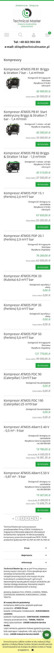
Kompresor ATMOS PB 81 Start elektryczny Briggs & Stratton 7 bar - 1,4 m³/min (25, 115)
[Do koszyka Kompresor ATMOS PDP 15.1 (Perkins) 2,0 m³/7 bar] (43, 227)
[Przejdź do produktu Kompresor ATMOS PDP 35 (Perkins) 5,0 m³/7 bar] (13, 313)
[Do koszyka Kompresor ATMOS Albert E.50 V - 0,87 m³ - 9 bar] (43, 510)
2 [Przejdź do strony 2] (22, 518)
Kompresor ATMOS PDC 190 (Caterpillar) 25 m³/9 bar (23, 402)
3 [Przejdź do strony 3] (27, 518)
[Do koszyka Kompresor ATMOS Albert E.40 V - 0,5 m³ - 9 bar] (43, 464)
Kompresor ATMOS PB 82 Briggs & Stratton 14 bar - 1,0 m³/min (26, 155)
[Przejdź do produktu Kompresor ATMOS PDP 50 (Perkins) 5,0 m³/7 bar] (13, 341)
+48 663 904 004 (29, 42)
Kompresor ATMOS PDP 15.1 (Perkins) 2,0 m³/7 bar (24, 195)
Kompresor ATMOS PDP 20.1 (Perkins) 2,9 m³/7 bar (24, 237)
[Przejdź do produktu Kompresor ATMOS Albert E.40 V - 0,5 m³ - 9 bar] (13, 434)
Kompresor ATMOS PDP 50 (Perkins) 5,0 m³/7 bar (22, 336)
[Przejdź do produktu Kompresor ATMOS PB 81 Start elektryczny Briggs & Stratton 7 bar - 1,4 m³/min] (13, 129)
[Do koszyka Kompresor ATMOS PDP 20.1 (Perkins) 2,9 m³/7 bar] (43, 267)
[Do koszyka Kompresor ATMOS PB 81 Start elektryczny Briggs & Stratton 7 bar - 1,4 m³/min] (43, 144)
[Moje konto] (34, 35)
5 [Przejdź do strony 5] (36, 518)
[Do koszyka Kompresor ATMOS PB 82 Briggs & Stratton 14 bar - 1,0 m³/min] (43, 184)
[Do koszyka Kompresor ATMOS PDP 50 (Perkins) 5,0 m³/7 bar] (43, 365)
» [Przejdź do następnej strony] (40, 518)
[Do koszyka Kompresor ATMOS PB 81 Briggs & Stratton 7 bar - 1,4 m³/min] (43, 103)
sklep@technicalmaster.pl (32, 46)
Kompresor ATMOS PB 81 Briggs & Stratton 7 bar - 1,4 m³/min (26, 71)
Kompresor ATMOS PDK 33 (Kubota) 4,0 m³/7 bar (22, 278)
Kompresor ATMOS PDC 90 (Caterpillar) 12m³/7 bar (22, 376)
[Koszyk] (47, 35)
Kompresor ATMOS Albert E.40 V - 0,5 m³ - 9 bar (26, 429)
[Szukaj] (20, 35)
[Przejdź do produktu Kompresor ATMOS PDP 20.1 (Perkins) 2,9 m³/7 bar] (13, 243)
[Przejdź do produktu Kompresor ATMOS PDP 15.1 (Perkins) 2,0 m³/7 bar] (13, 201)
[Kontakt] (46, 634)
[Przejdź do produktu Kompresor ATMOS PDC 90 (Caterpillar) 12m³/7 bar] (13, 382)
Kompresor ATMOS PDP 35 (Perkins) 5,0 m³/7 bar (22, 307)
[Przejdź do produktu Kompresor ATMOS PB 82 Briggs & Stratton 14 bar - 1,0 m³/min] (13, 167)
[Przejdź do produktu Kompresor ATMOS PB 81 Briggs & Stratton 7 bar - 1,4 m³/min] (13, 83)
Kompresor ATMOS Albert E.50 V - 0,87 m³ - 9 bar (26, 475)
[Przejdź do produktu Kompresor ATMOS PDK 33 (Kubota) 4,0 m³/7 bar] (13, 283)
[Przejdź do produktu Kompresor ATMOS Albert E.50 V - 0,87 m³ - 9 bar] (13, 480)
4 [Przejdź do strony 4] (31, 518)
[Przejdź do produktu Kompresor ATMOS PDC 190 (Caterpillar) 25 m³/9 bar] (13, 408)
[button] (7, 35)
